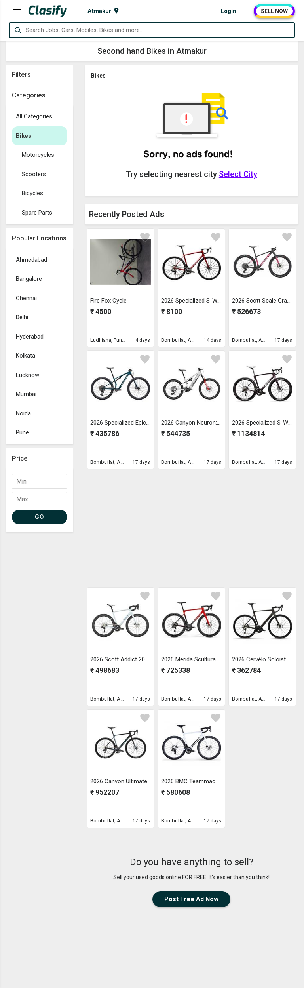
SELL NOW (274, 11)
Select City (238, 174)
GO (39, 516)
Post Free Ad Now (191, 899)
